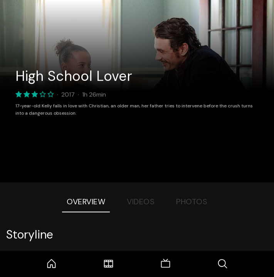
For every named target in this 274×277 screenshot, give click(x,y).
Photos (191, 202)
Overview (86, 202)
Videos (141, 202)
